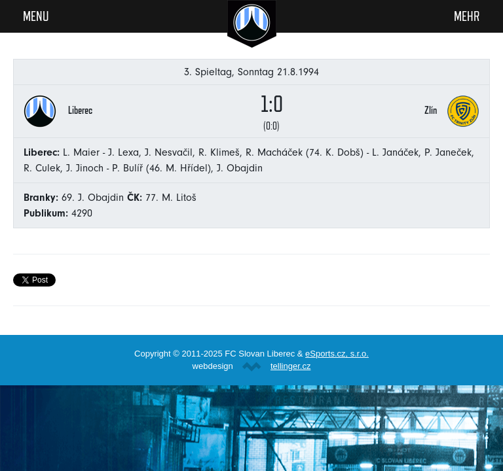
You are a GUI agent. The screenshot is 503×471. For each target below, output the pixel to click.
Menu (36, 15)
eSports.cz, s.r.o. (337, 353)
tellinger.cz (290, 366)
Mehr (467, 15)
